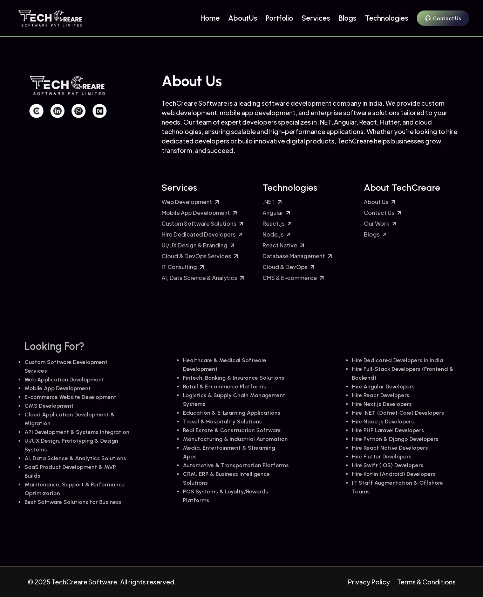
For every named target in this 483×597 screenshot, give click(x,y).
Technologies (386, 18)
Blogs (347, 18)
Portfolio (279, 18)
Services (315, 18)
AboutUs (242, 18)
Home (210, 18)
